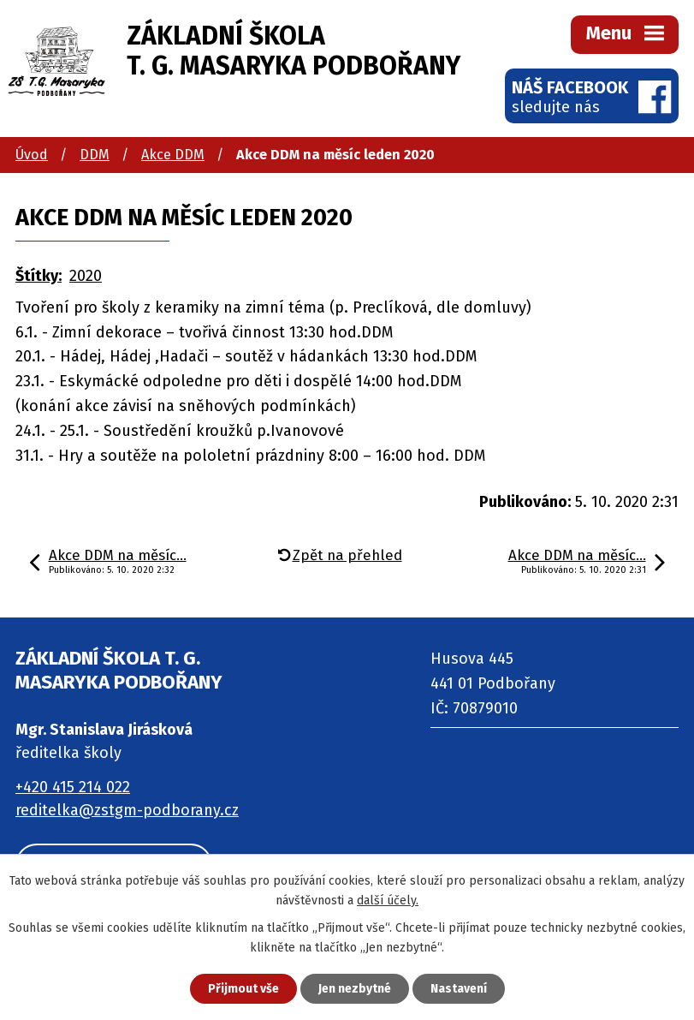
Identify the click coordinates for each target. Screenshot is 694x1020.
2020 (85, 275)
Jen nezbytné (354, 988)
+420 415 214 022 (72, 787)
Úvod (31, 154)
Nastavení (458, 988)
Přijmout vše (243, 988)
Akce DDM (173, 154)
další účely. (387, 900)
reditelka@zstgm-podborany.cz (127, 810)
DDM (95, 154)
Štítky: (38, 275)
